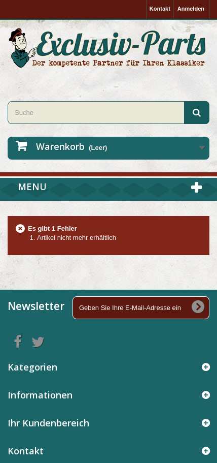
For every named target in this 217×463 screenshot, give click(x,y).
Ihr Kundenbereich (48, 423)
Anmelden (190, 9)
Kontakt (160, 9)
